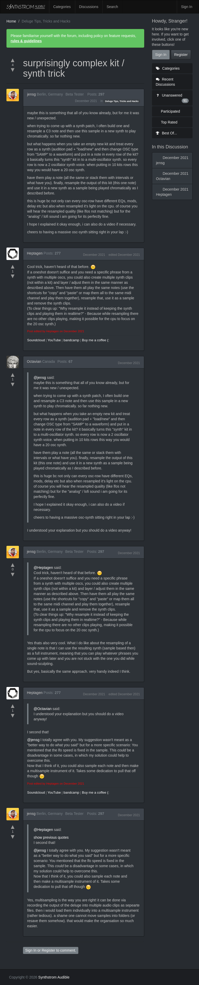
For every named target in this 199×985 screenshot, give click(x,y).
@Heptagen (43, 568)
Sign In (186, 7)
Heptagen (35, 253)
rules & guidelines (26, 41)
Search (112, 7)
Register (48, 950)
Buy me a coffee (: (95, 340)
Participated (170, 111)
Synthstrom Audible (25, 6)
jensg (31, 94)
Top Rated (169, 122)
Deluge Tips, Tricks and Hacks (122, 101)
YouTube (54, 340)
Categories (62, 7)
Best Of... (166, 133)
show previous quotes (51, 837)
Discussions (88, 7)
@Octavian (42, 709)
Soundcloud (36, 340)
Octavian (34, 361)
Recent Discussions (165, 81)
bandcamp (71, 340)
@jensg (40, 377)
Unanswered (172, 98)
